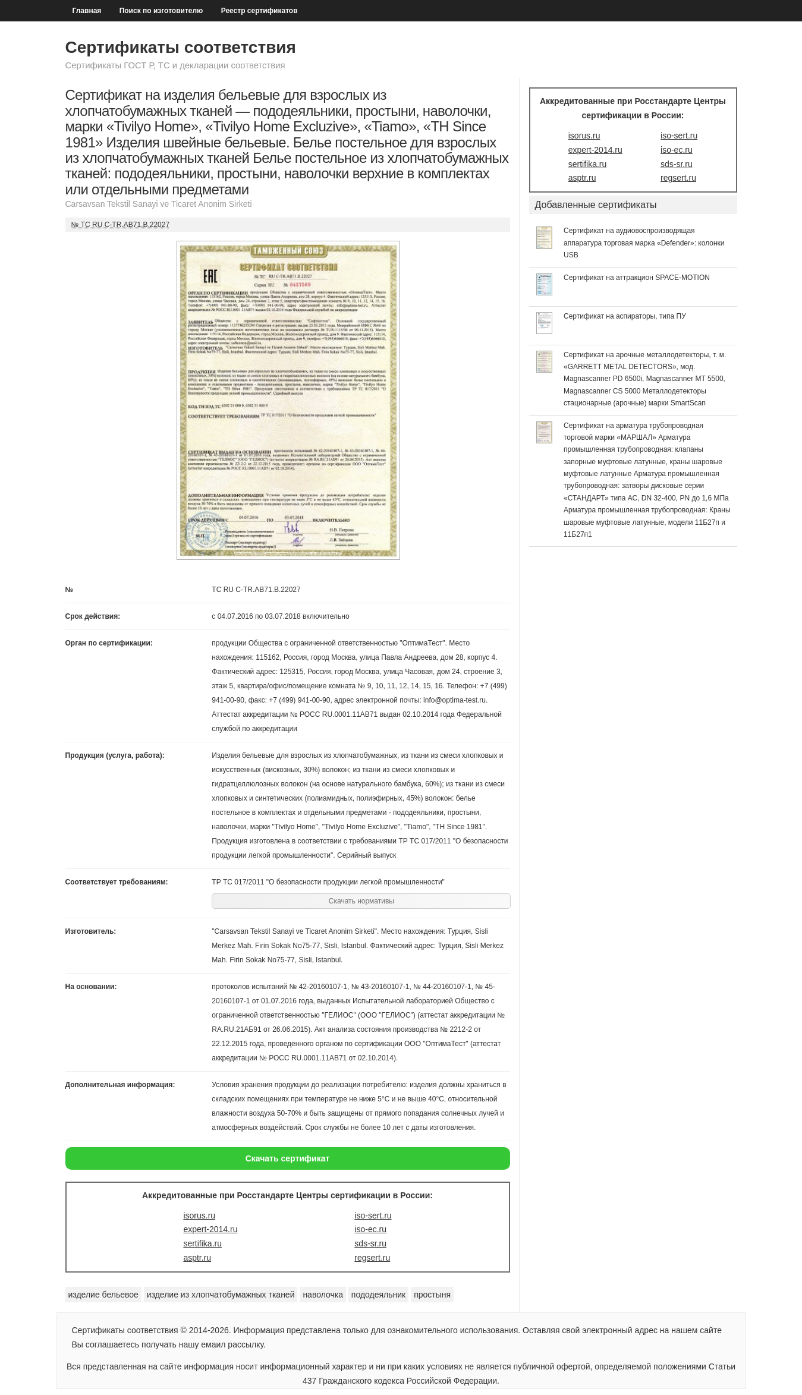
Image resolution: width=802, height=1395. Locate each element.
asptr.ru (197, 1257)
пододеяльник (378, 1294)
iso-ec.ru (370, 1229)
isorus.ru (199, 1215)
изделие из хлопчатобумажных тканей (221, 1294)
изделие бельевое (103, 1294)
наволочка (323, 1294)
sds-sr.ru (370, 1243)
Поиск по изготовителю (161, 11)
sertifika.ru (202, 1243)
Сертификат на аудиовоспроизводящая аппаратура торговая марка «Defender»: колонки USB (644, 242)
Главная (87, 11)
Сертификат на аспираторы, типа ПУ (625, 316)
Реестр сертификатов (259, 11)
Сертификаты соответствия (180, 47)
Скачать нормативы (361, 901)
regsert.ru (372, 1257)
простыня (432, 1294)
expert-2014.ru (210, 1229)
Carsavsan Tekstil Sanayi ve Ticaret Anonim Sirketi (158, 204)
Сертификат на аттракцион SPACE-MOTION (637, 277)
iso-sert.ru (372, 1215)
